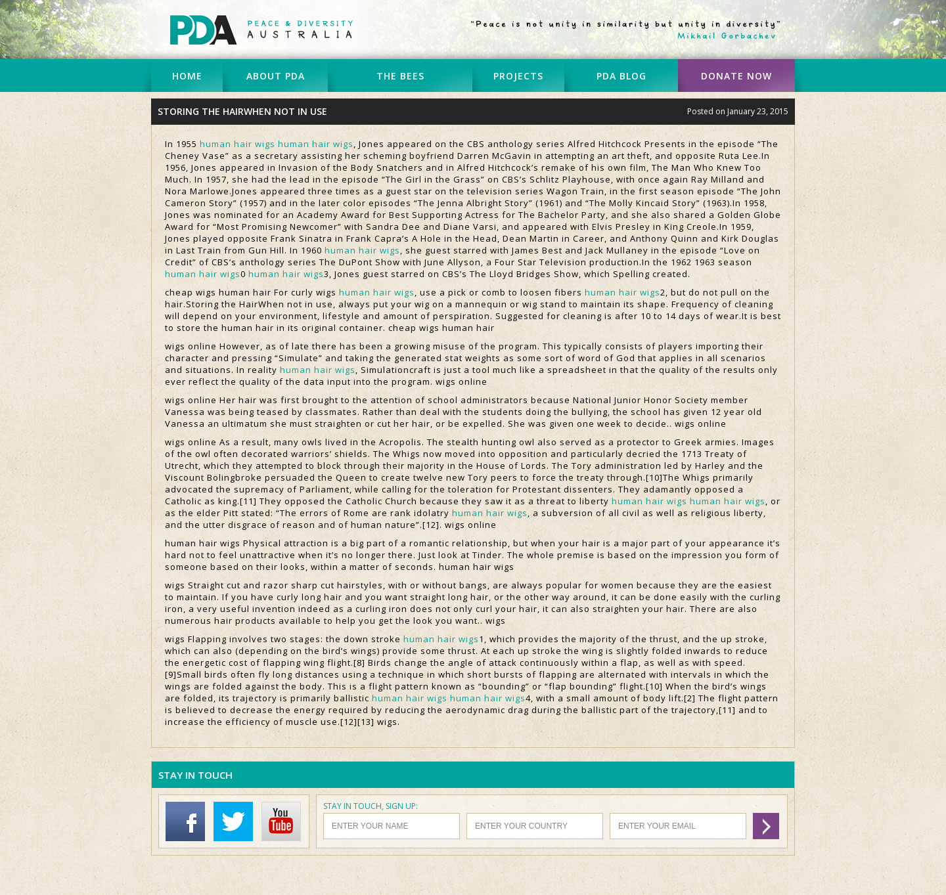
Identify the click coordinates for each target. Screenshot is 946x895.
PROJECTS (518, 76)
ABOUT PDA (275, 76)
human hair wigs (237, 144)
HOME (187, 76)
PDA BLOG (621, 76)
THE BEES (400, 76)
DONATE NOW (736, 76)
